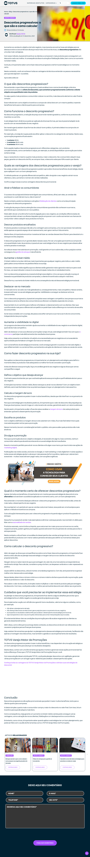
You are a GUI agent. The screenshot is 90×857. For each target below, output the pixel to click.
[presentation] (45, 834)
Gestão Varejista (10, 17)
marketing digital (10, 448)
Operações (9, 755)
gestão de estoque (23, 252)
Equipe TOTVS (21, 33)
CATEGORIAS (51, 3)
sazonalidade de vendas (22, 522)
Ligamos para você (78, 3)
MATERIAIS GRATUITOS (35, 3)
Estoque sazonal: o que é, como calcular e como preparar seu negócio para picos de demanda (16, 761)
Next (87, 754)
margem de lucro (56, 409)
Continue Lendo (12, 767)
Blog (10, 11)
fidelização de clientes (48, 201)
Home (6, 11)
